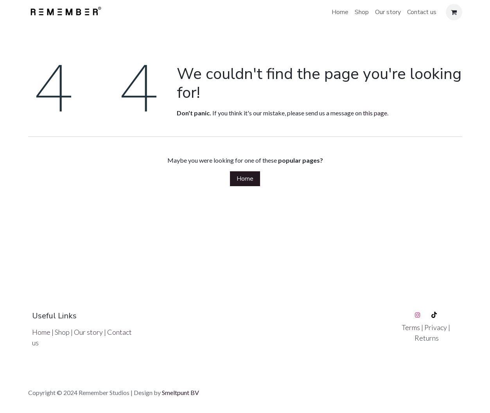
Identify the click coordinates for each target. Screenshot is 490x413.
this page (375, 113)
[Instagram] (417, 315)
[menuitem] (340, 12)
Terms (411, 327)
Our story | (90, 332)
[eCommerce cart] (454, 12)
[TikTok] (434, 315)
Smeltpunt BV (180, 392)
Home (245, 178)
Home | (43, 332)
